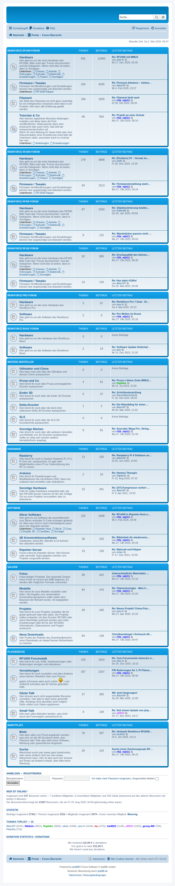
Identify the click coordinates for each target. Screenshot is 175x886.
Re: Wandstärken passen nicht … (132, 233)
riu (96, 826)
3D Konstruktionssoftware (38, 537)
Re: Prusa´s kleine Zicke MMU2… (131, 380)
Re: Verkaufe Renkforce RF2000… (132, 731)
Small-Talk (26, 710)
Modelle (25, 588)
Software (25, 314)
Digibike (121, 383)
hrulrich (121, 734)
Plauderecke (16, 652)
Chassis (38, 71)
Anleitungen (41, 143)
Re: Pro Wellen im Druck (126, 313)
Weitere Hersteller (21, 362)
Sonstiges (56, 76)
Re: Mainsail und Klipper (126, 549)
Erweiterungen (59, 143)
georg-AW (148, 826)
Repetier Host (42, 528)
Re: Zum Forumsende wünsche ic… (133, 658)
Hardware (26, 57)
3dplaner (121, 475)
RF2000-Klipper (43, 192)
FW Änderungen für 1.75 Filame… (132, 670)
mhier (120, 552)
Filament (25, 98)
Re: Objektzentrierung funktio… (131, 207)
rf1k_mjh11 (123, 100)
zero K (120, 59)
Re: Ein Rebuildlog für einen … (130, 404)
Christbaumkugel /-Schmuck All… (132, 634)
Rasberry (25, 455)
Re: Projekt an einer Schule (128, 115)
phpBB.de (103, 871)
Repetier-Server (30, 549)
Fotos (23, 573)
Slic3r (56, 528)
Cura (67, 528)
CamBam (43, 531)
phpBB (75, 867)
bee (119, 349)
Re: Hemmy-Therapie (124, 472)
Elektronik (54, 74)
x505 (119, 161)
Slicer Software (30, 514)
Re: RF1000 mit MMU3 (125, 57)
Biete (23, 732)
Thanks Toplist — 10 (19, 821)
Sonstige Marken (31, 429)
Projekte (25, 608)
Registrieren (32, 773)
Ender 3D (26, 392)
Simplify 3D (27, 531)
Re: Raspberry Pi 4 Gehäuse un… (132, 455)
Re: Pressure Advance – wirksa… (132, 82)
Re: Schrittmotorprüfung (126, 392)
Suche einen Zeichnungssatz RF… (132, 749)
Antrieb (51, 71)
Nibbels (29, 826)
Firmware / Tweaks (32, 83)
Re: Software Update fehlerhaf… (131, 347)
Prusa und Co (29, 380)
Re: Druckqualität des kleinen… (130, 254)
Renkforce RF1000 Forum (24, 50)
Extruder (39, 74)
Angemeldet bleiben (145, 778)
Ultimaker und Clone (34, 368)
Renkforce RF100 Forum (23, 248)
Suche (23, 749)
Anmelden (13, 773)
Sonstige (57, 531)
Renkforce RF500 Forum (23, 201)
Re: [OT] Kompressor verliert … (130, 487)
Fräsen (42, 76)
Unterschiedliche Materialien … (130, 573)
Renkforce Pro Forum (22, 295)
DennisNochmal (125, 395)
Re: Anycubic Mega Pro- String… (131, 428)
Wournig (132, 814)
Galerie (13, 567)
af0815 (120, 713)
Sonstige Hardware (32, 488)
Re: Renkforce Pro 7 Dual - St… (130, 301)
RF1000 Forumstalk (33, 658)
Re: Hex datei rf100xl (124, 280)
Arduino (25, 473)
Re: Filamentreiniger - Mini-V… (130, 588)
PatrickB (121, 210)
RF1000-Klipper (43, 91)
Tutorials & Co (29, 115)
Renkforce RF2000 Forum (24, 152)
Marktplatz (15, 725)
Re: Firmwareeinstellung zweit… (131, 184)
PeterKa (10, 829)
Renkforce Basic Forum (23, 328)
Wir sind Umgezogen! (124, 692)
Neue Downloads (31, 634)
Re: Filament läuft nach (125, 97)
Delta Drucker (29, 405)
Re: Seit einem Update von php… (131, 710)
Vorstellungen (29, 670)
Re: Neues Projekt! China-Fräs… (131, 608)
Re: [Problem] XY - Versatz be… (130, 158)
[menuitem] (36, 28)
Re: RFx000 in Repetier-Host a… (131, 514)
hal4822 (111, 826)
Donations (42, 836)
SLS (22, 417)
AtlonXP (121, 85)
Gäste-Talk (26, 693)
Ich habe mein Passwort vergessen (111, 778)
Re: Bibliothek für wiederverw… (131, 537)
